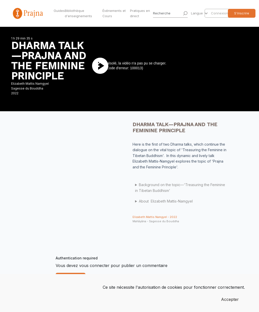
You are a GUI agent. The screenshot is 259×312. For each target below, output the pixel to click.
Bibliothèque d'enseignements (78, 13)
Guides (58, 11)
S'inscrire (241, 13)
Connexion (219, 13)
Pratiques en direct (140, 13)
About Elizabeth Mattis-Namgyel (166, 201)
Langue (197, 13)
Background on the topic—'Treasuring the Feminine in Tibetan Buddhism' (180, 187)
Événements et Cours (114, 13)
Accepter (230, 299)
